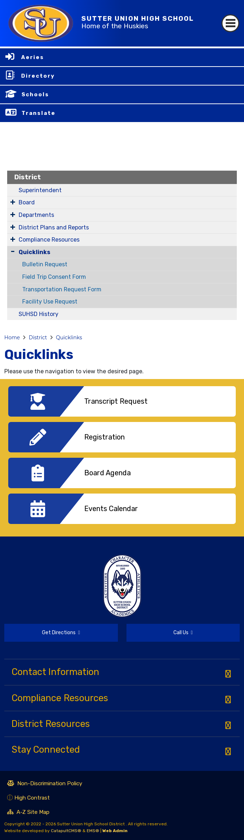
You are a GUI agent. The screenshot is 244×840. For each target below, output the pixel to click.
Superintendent (40, 190)
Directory (38, 76)
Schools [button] (35, 94)
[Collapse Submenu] (13, 251)
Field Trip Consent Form (54, 276)
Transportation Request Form (61, 289)
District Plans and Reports (54, 227)
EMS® (93, 830)
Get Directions (42, 636)
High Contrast (32, 797)
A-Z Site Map (28, 813)
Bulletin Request (44, 264)
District (27, 177)
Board (27, 202)
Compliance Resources (49, 239)
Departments (36, 215)
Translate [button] (38, 113)
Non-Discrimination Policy (44, 784)
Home (12, 337)
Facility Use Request (49, 301)
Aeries (32, 57)
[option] (122, 404)
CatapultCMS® (66, 830)
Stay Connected (45, 749)
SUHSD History (38, 314)
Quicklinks (34, 252)
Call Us (159, 634)
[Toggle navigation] (230, 23)
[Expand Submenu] (13, 202)
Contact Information (55, 671)
